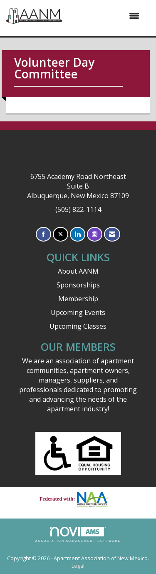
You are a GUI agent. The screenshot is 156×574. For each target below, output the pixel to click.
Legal (78, 565)
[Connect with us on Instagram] (94, 234)
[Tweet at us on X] (60, 234)
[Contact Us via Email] (112, 234)
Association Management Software (78, 534)
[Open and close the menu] (105, 16)
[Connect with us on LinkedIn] (77, 234)
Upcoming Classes (78, 326)
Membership (78, 298)
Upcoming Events (78, 312)
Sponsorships (78, 285)
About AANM (78, 271)
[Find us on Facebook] (43, 234)
